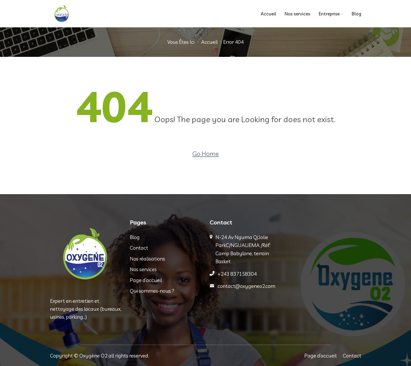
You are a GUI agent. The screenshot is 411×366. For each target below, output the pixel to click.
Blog (356, 13)
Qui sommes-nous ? (152, 291)
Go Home (205, 154)
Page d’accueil (146, 280)
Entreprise (329, 13)
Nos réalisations (147, 259)
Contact (139, 248)
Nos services (297, 13)
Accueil (268, 13)
